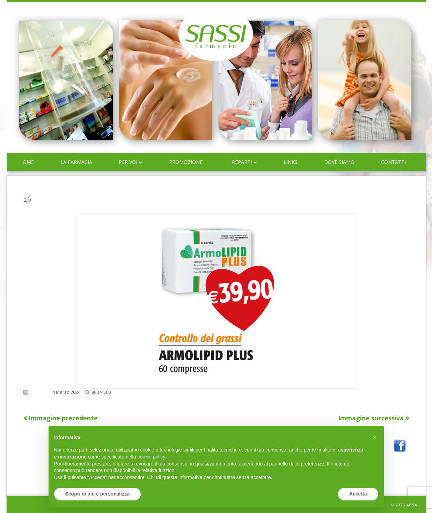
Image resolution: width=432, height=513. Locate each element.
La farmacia (76, 162)
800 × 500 (101, 392)
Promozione (186, 162)
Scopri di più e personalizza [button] (97, 494)
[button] (374, 437)
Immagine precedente (63, 418)
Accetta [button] (358, 494)
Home (26, 162)
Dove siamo (339, 162)
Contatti (393, 162)
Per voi (128, 162)
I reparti (240, 162)
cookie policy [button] (151, 457)
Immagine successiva (371, 418)
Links (291, 162)
